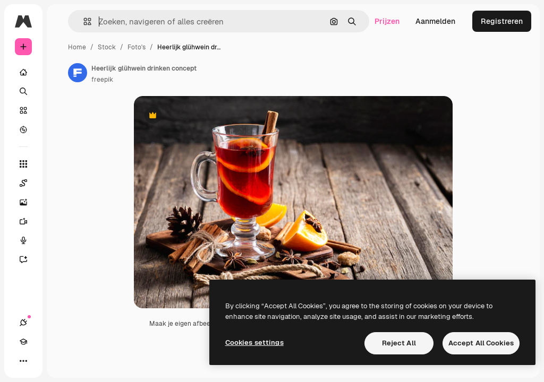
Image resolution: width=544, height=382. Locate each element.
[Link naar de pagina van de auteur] (77, 72)
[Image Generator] (28, 202)
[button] (83, 21)
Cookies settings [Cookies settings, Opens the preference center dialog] (254, 342)
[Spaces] (28, 183)
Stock (107, 47)
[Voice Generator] (28, 240)
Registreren (502, 21)
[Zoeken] (23, 91)
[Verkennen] (23, 129)
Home (77, 47)
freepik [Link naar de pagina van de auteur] (102, 79)
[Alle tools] (23, 163)
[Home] (23, 72)
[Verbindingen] (23, 322)
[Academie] (23, 341)
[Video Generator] (28, 221)
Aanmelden (435, 21)
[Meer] (23, 360)
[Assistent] (28, 259)
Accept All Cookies (481, 343)
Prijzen (387, 21)
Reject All (399, 343)
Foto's (137, 47)
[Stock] (23, 110)
